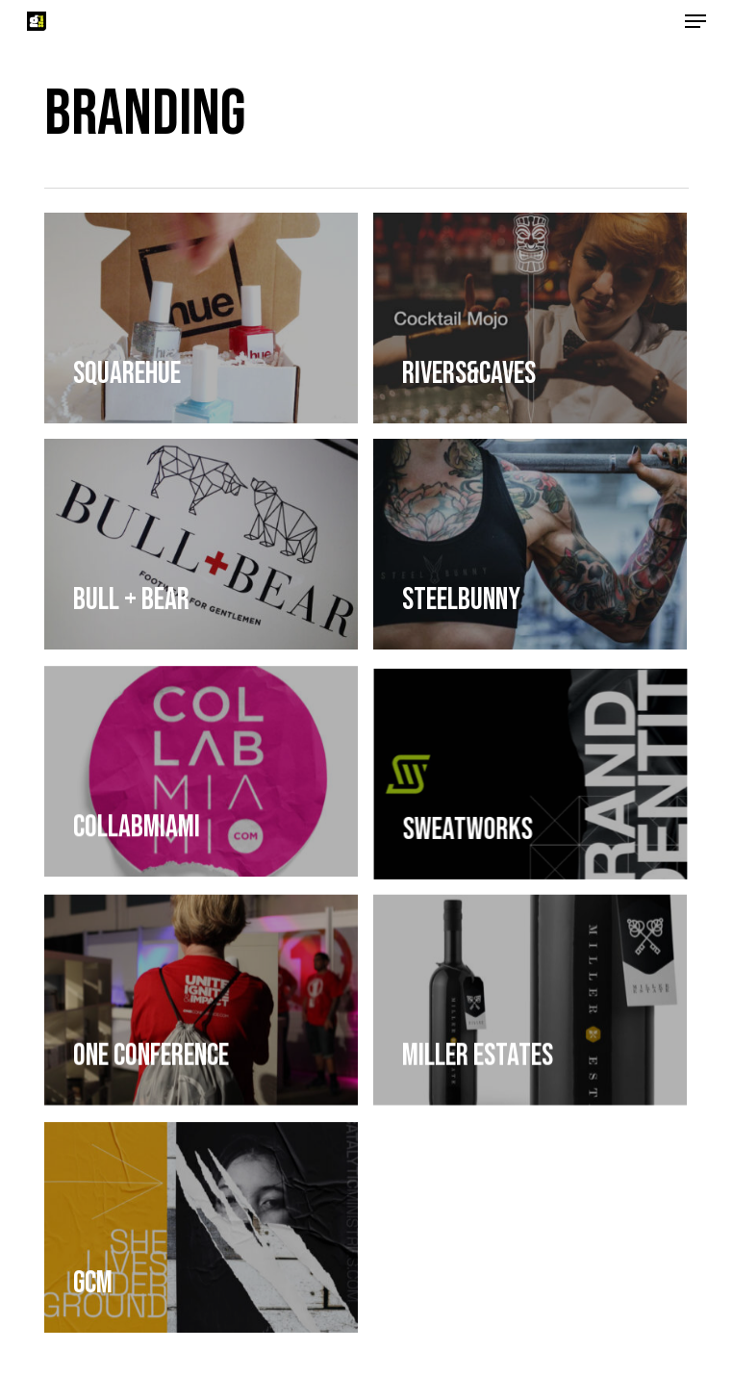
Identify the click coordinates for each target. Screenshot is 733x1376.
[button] (695, 21)
